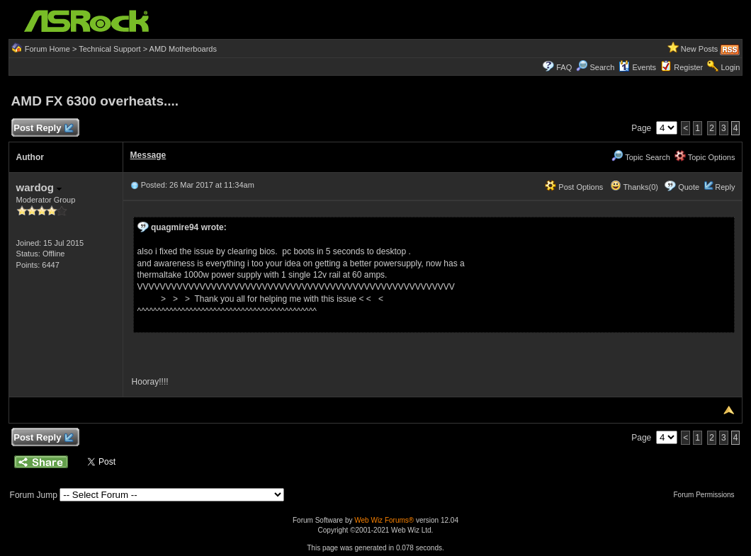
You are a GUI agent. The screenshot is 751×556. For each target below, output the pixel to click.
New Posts (699, 49)
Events (637, 67)
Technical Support (109, 49)
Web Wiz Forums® (384, 520)
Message (148, 155)
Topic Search (640, 157)
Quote (688, 187)
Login (730, 67)
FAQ (564, 67)
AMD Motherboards (183, 49)
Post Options (574, 187)
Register (688, 67)
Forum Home (47, 49)
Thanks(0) (634, 187)
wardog (39, 187)
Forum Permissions (707, 495)
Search (601, 67)
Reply (725, 187)
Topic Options (704, 157)
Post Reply (43, 129)
